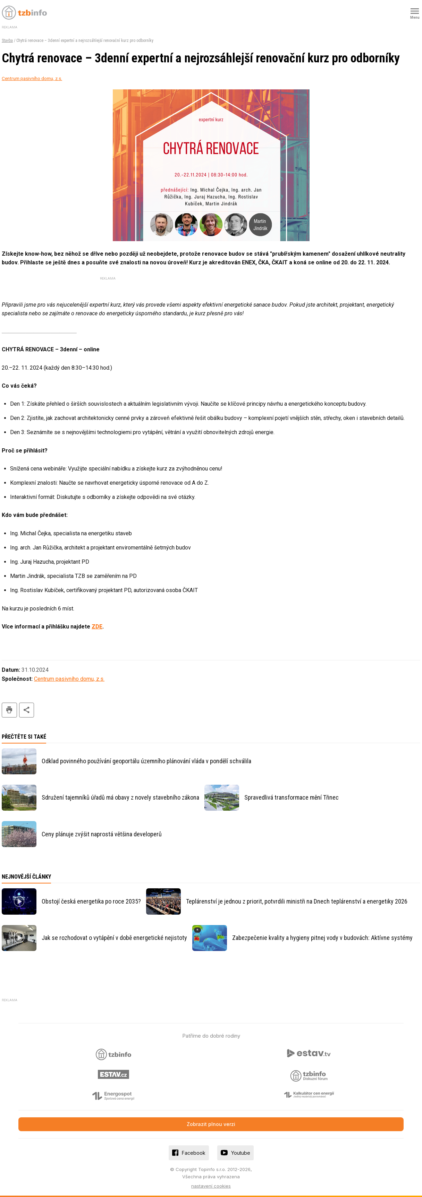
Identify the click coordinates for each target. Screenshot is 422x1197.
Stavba (7, 40)
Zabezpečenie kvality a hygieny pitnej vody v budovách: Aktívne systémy (322, 937)
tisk (9, 710)
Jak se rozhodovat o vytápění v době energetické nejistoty (114, 937)
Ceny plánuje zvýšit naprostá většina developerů (102, 834)
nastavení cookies (211, 1186)
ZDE (97, 626)
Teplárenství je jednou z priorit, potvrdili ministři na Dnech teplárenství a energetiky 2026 (296, 901)
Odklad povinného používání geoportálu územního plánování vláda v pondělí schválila (146, 761)
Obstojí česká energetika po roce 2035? (91, 901)
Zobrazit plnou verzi (211, 1124)
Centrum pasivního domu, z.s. (32, 78)
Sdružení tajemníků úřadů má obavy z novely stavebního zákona (120, 797)
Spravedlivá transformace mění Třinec (291, 797)
